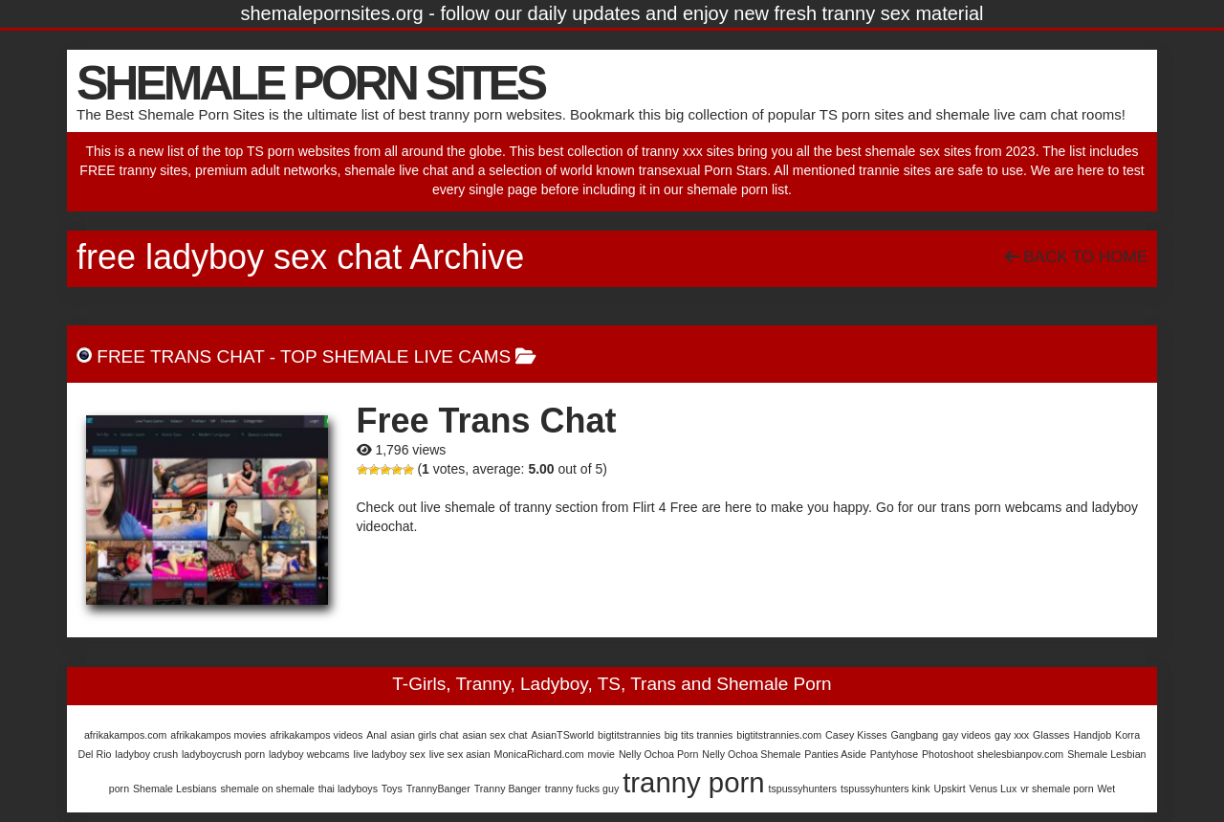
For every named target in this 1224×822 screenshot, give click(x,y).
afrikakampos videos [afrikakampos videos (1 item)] (316, 735)
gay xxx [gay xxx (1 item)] (1011, 735)
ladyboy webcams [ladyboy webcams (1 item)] (309, 754)
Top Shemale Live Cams (395, 356)
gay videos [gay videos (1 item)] (966, 735)
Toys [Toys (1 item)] (392, 788)
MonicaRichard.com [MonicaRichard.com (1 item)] (539, 754)
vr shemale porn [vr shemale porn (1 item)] (1056, 788)
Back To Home (1076, 257)
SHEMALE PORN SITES (310, 83)
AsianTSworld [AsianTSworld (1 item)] (562, 735)
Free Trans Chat (180, 356)
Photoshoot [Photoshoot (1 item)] (947, 754)
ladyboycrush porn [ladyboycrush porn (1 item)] (223, 754)
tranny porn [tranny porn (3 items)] (693, 782)
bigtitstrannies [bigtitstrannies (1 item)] (629, 735)
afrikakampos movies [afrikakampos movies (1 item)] (218, 735)
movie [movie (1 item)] (601, 754)
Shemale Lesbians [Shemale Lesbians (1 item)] (175, 788)
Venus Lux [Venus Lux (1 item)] (993, 788)
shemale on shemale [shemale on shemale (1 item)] (268, 788)
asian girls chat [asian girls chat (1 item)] (424, 735)
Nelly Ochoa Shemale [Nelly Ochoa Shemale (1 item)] (751, 754)
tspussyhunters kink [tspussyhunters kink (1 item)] (885, 788)
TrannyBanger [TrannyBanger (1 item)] (438, 788)
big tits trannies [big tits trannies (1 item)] (699, 735)
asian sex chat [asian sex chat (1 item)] (494, 735)
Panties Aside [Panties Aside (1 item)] (835, 754)
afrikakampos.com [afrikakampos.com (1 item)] (125, 735)
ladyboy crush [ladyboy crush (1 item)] (146, 754)
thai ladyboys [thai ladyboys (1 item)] (348, 788)
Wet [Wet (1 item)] (1106, 788)
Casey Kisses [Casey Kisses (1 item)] (856, 735)
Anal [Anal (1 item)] (376, 735)
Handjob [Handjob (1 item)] (1092, 735)
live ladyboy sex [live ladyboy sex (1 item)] (390, 754)
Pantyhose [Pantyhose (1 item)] (894, 754)
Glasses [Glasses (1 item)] (1051, 735)
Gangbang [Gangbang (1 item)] (915, 735)
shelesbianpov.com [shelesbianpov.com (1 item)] (1020, 754)
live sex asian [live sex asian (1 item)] (460, 754)
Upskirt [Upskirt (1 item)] (949, 788)
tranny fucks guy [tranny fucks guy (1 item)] (582, 788)
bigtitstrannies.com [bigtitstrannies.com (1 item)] (778, 735)
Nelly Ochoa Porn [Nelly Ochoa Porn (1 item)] (659, 754)
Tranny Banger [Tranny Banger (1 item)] (507, 788)
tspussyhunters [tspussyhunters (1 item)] (802, 788)
